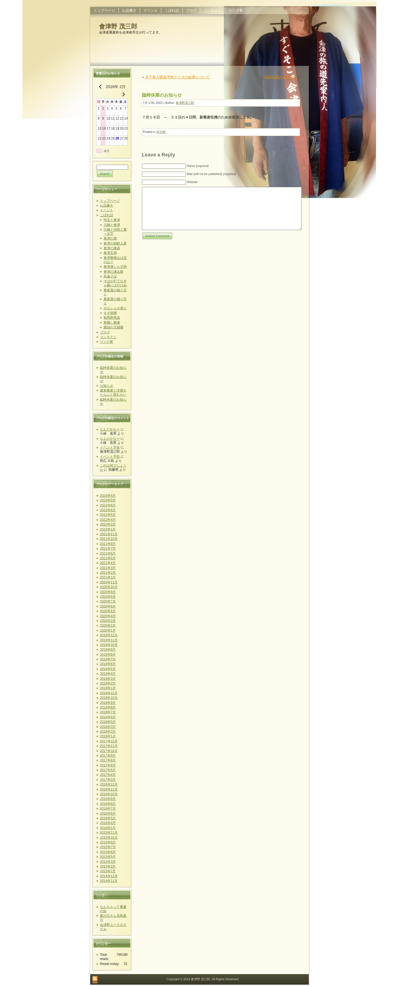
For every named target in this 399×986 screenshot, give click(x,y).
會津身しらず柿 (115, 267)
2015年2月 (108, 866)
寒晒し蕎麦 (111, 323)
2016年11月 (109, 789)
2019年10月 (109, 645)
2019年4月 (108, 674)
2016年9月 (108, 799)
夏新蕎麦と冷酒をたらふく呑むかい (113, 392)
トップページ (110, 201)
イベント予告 (110, 447)
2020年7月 (108, 601)
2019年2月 (108, 683)
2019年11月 (109, 640)
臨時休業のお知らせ (281, 77)
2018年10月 (109, 698)
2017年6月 (108, 765)
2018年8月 (108, 707)
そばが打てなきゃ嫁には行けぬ (115, 283)
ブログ (105, 332)
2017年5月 (108, 770)
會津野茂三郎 (185, 102)
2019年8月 (108, 655)
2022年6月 (108, 510)
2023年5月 (108, 500)
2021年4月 (108, 563)
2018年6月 (108, 717)
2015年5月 (108, 857)
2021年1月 (108, 577)
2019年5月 (108, 669)
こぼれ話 (106, 215)
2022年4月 (108, 520)
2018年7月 (108, 712)
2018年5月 (108, 722)
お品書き (106, 205)
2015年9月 (108, 842)
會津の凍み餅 (113, 272)
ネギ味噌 (110, 313)
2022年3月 (108, 524)
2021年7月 (108, 548)
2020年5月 (108, 611)
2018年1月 (108, 736)
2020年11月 (109, 582)
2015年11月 (109, 833)
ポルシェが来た (115, 308)
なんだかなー (110, 429)
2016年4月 (108, 823)
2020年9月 (108, 592)
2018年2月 (108, 731)
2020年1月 (108, 630)
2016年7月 (108, 808)
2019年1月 (108, 688)
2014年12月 (109, 876)
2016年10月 (109, 794)
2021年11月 (109, 534)
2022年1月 (108, 529)
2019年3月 (108, 679)
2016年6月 (108, 813)
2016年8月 (108, 804)
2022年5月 (108, 515)
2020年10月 (109, 587)
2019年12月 (109, 635)
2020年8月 (108, 597)
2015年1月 (108, 871)
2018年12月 (109, 693)
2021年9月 (108, 544)
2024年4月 (108, 496)
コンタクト (108, 337)
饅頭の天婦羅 (113, 327)
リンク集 (106, 342)
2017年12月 (109, 741)
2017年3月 (108, 780)
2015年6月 (108, 852)
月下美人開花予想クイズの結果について (177, 77)
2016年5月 (108, 818)
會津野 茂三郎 (118, 26)
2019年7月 (108, 659)
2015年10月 (109, 838)
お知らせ (106, 386)
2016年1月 (108, 828)
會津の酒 (110, 238)
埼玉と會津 (111, 220)
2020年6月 (108, 606)
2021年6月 (108, 553)
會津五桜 (110, 253)
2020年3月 (108, 621)
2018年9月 (108, 703)
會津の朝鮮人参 (115, 243)
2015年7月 (108, 847)
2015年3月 (108, 862)
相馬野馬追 (111, 318)
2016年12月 (109, 784)
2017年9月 (108, 756)
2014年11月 (109, 881)
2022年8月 (108, 505)
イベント (106, 210)
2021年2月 (108, 573)
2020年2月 (108, 625)
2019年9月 (108, 650)
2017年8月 (108, 760)
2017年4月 (108, 775)
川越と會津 (111, 225)
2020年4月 (108, 616)
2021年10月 (109, 539)
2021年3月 (108, 568)
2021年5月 (108, 558)
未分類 (160, 131)
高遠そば (110, 276)
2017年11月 (109, 746)
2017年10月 (109, 751)
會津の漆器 (111, 248)
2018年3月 (108, 727)
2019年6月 (108, 664)
